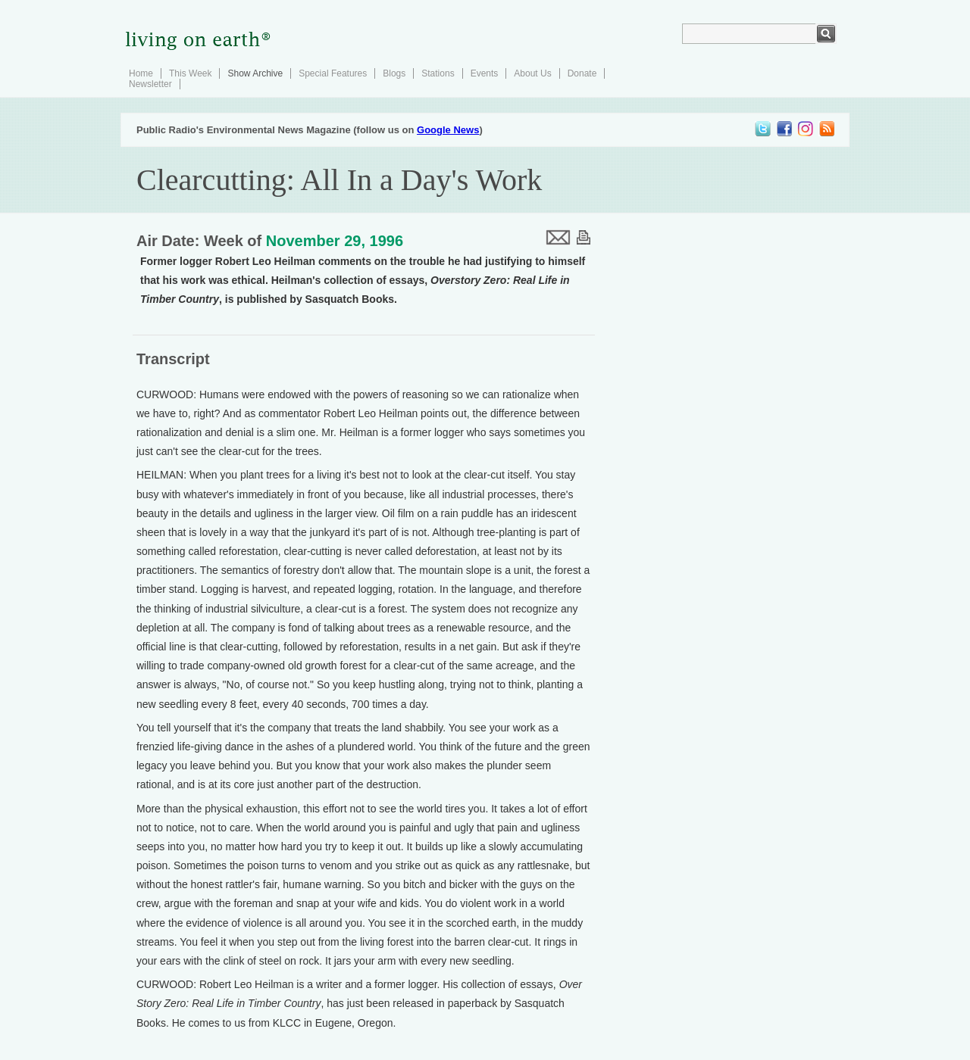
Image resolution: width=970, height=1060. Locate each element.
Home (141, 73)
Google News (448, 130)
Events (485, 73)
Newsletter (150, 84)
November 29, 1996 (334, 240)
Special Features (333, 73)
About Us (532, 73)
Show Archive (255, 73)
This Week (190, 73)
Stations (437, 73)
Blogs (394, 73)
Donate (582, 73)
